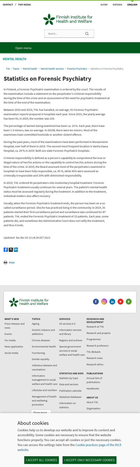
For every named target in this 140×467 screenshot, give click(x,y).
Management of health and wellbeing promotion (44, 400)
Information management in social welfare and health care (44, 380)
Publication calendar (70, 390)
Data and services (68, 384)
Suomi (104, 4)
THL (8, 68)
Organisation (93, 408)
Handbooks (93, 388)
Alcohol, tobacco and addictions (43, 332)
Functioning (38, 353)
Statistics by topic (68, 378)
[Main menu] (70, 47)
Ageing (35, 323)
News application (14, 346)
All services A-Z (67, 323)
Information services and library (70, 332)
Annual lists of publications (94, 380)
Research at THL (95, 326)
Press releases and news (15, 325)
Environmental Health (44, 346)
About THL (92, 402)
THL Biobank (93, 351)
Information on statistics (67, 405)
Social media (11, 353)
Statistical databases (70, 397)
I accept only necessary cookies (89, 460)
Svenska (117, 4)
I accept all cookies (41, 460)
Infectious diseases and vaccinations (44, 367)
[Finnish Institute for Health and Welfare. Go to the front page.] (43, 302)
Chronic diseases (41, 340)
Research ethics (95, 364)
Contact (8, 4)
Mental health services (52, 68)
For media (24, 4)
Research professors (97, 345)
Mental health (30, 68)
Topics (16, 68)
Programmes (94, 339)
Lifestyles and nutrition (44, 390)
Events (8, 334)
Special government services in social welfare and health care (72, 350)
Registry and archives (70, 340)
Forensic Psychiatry (77, 68)
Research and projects (98, 333)
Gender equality (40, 359)
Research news (95, 358)
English (132, 4)
